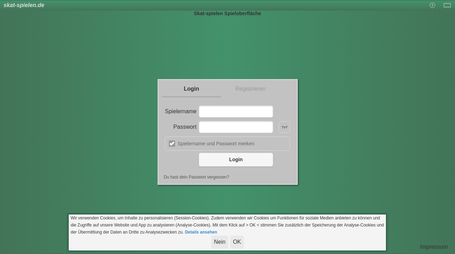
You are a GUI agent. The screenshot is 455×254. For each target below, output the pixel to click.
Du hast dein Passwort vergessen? (196, 177)
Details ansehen (201, 232)
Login (191, 89)
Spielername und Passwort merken (216, 143)
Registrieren (250, 89)
